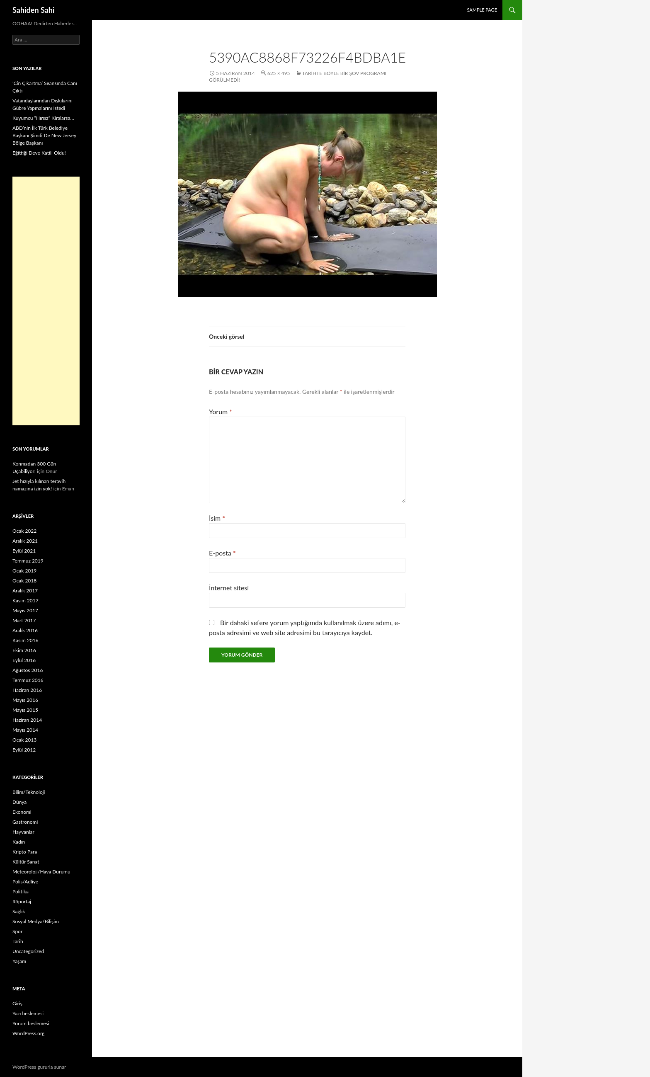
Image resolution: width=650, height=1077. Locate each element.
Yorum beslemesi (30, 1023)
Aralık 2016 (25, 630)
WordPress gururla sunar (39, 1067)
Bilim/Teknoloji (28, 792)
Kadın (18, 842)
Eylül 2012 (24, 750)
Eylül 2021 (24, 551)
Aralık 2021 (25, 541)
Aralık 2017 (25, 590)
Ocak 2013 (24, 740)
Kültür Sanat (25, 862)
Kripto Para (24, 852)
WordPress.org (28, 1033)
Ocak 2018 (24, 580)
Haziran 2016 (27, 690)
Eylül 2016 (24, 660)
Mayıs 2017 (25, 610)
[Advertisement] (46, 301)
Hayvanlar (23, 832)
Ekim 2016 (24, 650)
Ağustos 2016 (27, 670)
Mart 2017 (24, 620)
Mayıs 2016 (25, 700)
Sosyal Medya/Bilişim (35, 921)
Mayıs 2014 (25, 730)
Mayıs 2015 (25, 710)
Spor (17, 931)
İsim (217, 518)
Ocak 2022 (24, 531)
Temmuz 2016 (28, 680)
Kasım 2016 (25, 640)
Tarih (17, 941)
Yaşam (19, 961)
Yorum (220, 411)
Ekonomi (22, 812)
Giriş (17, 1003)
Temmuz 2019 (28, 561)
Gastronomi (25, 822)
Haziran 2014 (27, 720)
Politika (20, 891)
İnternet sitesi (229, 588)
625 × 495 (278, 73)
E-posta (222, 553)
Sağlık (18, 911)
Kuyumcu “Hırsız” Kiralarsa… (43, 118)
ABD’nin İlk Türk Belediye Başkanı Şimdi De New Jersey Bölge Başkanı (44, 135)
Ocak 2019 (24, 571)
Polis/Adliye (25, 881)
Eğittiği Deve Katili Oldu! (39, 153)
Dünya (19, 802)
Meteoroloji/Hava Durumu (41, 871)
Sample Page (482, 9)
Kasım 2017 (25, 600)
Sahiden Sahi (33, 10)
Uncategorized (28, 951)
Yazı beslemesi (28, 1013)
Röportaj (21, 901)
